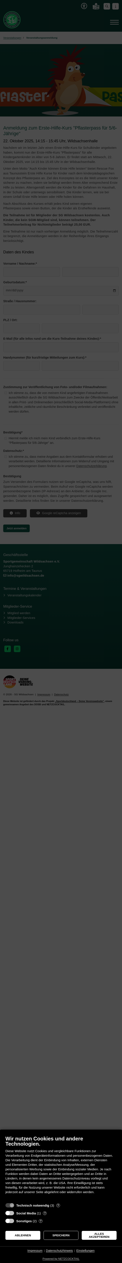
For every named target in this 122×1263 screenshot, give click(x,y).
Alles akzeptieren (99, 1235)
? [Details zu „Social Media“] (45, 1213)
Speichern (61, 1235)
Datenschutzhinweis (59, 1250)
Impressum (35, 1250)
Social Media (26, 1213)
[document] (61, 1168)
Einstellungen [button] (85, 1250)
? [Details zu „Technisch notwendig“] (58, 1205)
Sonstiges (24, 1221)
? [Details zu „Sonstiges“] (41, 1221)
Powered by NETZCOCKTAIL (60, 1258)
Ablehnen (23, 1235)
